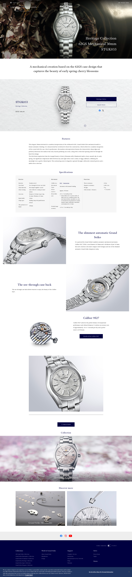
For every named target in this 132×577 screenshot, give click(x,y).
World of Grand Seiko (31, 7)
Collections (15, 7)
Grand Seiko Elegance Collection (24, 565)
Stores (95, 561)
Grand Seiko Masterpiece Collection (25, 556)
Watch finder (66, 424)
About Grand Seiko (46, 554)
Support (70, 551)
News (95, 551)
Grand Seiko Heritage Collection (24, 561)
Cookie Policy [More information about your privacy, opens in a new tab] (29, 575)
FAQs (69, 561)
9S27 (61, 183)
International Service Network (75, 558)
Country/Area (15, 2)
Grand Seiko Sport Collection (23, 563)
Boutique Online (123, 2)
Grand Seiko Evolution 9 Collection (25, 558)
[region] (66, 572)
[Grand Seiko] (66, 5)
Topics (95, 556)
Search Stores (101, 105)
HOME (17, 11)
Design (43, 558)
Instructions (66, 183)
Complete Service (72, 554)
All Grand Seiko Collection (22, 554)
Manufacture (45, 556)
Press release (96, 554)
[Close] (129, 572)
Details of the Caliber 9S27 (91, 336)
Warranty (70, 563)
